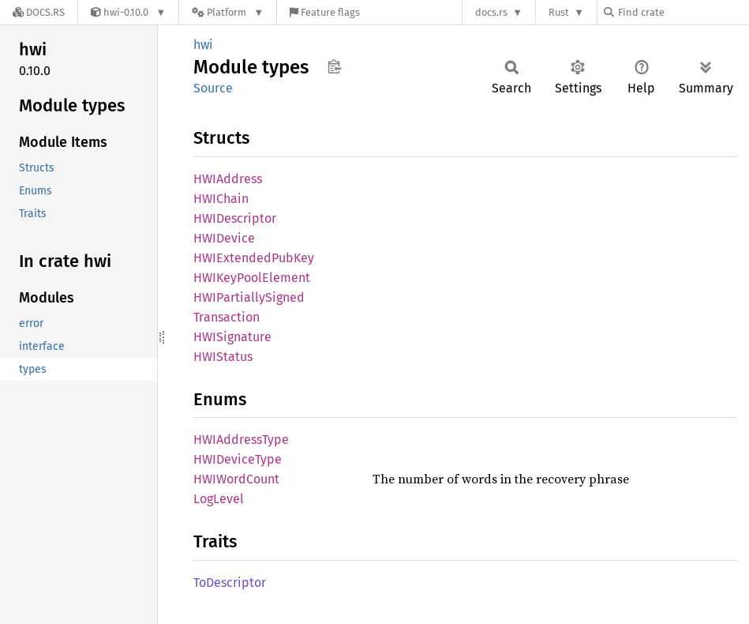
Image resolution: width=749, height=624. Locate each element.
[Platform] (227, 12)
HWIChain (221, 198)
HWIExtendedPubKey (253, 257)
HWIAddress (227, 178)
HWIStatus (223, 356)
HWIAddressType (241, 439)
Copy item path (334, 66)
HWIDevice (224, 238)
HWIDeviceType (237, 459)
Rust (559, 12)
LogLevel (218, 498)
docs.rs (491, 12)
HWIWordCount (236, 479)
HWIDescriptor (234, 218)
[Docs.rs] (38, 12)
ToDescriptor (229, 582)
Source (213, 88)
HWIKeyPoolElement (251, 277)
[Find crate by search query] (682, 12)
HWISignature (232, 336)
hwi (203, 44)
